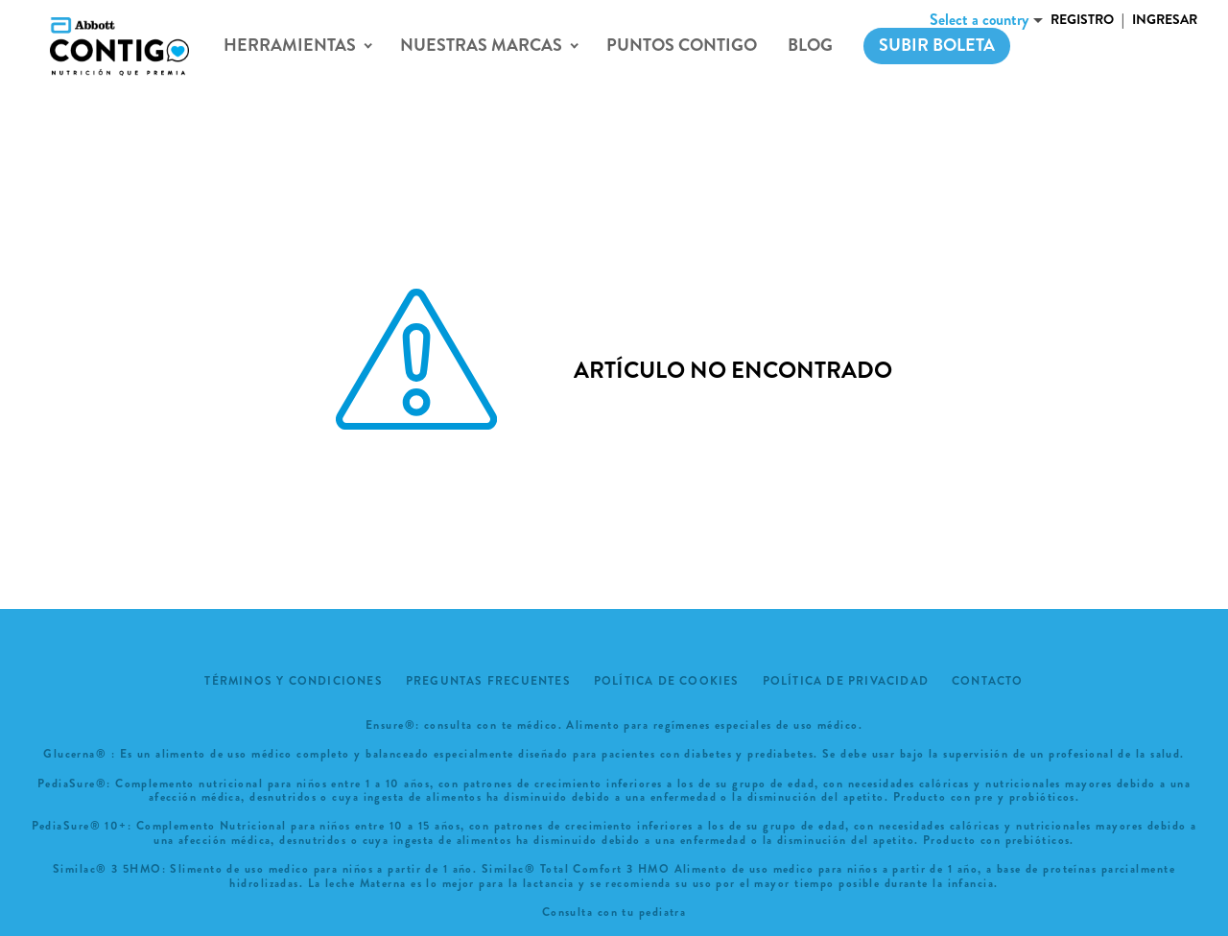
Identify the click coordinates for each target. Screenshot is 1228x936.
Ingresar (1164, 19)
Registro (1082, 19)
